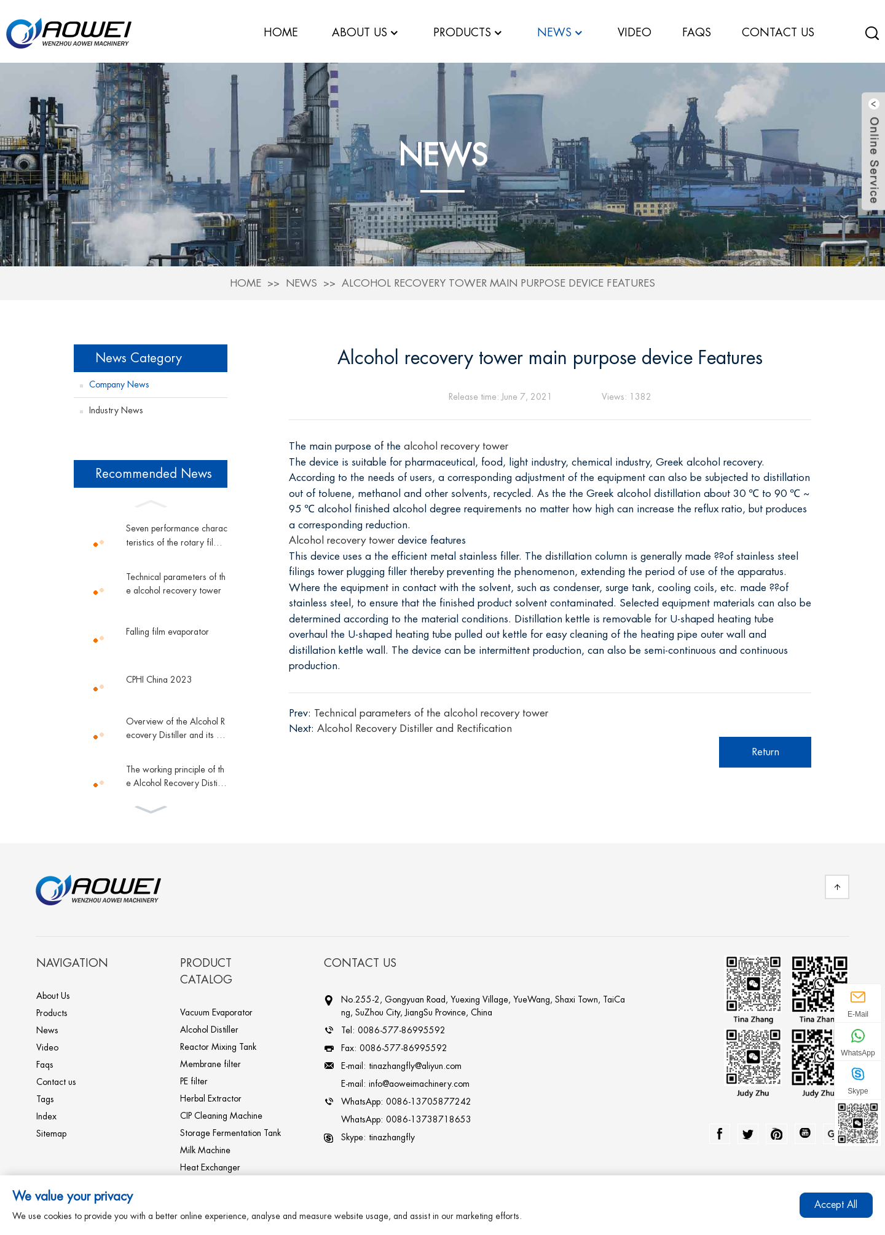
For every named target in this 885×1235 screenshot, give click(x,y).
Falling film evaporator (167, 628)
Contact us (56, 1078)
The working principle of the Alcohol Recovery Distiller (176, 774)
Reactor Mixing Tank (218, 1043)
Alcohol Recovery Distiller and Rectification (414, 725)
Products (52, 1010)
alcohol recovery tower (456, 443)
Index (46, 1113)
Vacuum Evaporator (216, 1009)
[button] (150, 499)
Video (47, 1044)
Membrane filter (210, 1061)
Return (765, 748)
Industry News (116, 407)
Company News (119, 381)
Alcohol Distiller (209, 1026)
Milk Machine (205, 1147)
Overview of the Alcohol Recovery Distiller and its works (175, 726)
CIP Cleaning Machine (221, 1112)
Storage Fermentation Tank (230, 1130)
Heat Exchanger (210, 1164)
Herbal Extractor (211, 1095)
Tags (45, 1096)
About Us (53, 992)
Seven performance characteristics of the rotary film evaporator (176, 533)
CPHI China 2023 (159, 676)
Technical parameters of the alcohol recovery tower (176, 580)
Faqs (44, 1061)
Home (245, 279)
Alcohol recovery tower (342, 537)
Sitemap (51, 1130)
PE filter (194, 1078)
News (302, 279)
